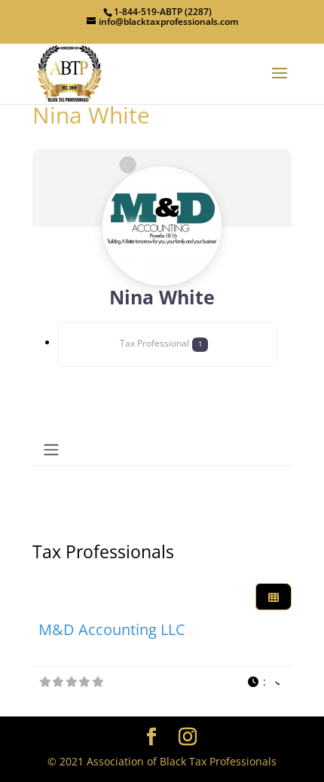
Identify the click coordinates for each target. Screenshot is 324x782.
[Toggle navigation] (51, 450)
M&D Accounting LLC (111, 629)
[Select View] (273, 597)
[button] (263, 682)
